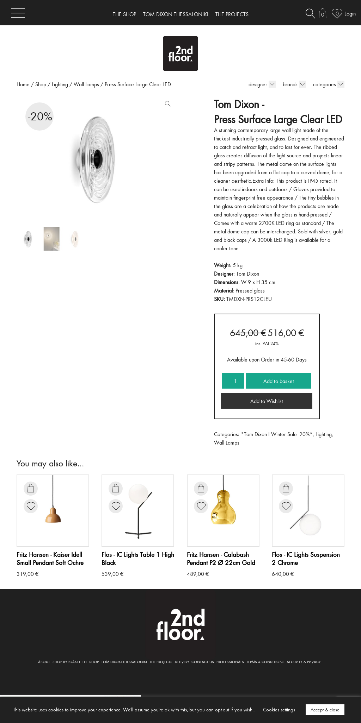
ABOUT (44, 661)
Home (23, 84)
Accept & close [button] (325, 709)
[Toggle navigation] (18, 13)
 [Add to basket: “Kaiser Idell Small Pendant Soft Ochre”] (30, 488)
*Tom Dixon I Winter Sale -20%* (277, 434)
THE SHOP (124, 14)
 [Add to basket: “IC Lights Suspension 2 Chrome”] (286, 488)
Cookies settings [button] (279, 709)
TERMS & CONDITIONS (265, 661)
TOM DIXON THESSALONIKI (175, 14)
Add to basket (278, 380)
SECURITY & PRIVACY (304, 661)
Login (350, 13)
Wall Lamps (86, 84)
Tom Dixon (247, 273)
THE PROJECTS (232, 14)
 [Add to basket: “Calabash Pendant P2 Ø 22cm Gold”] (201, 488)
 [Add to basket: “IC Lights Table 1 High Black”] (115, 488)
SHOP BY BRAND (66, 661)
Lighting (60, 84)
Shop (40, 84)
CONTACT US (202, 661)
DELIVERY (182, 661)
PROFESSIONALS (230, 661)
